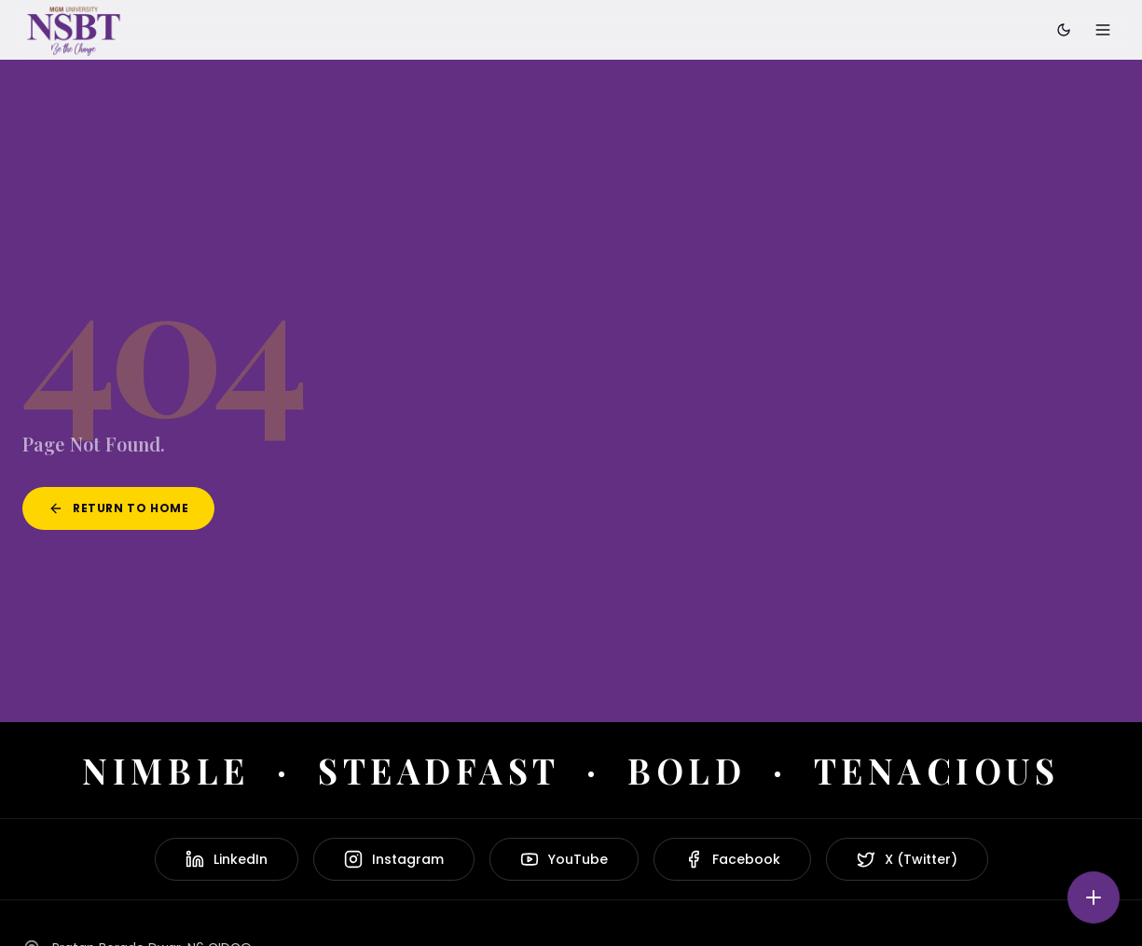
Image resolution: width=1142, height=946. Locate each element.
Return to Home (118, 508)
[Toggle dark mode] (1064, 30)
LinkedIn (227, 859)
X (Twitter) (907, 859)
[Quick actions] (1093, 897)
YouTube (564, 859)
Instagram (394, 859)
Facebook (732, 859)
